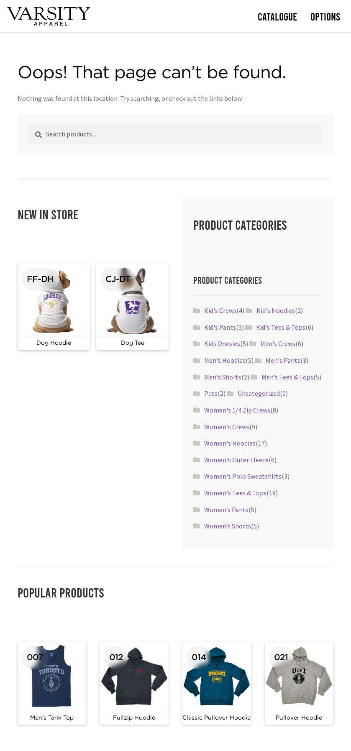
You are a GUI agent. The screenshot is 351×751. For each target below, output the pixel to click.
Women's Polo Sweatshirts (243, 476)
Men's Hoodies (225, 360)
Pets (211, 393)
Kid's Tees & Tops (280, 327)
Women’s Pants (226, 509)
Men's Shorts (222, 377)
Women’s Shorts (227, 526)
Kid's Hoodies (275, 310)
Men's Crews (277, 343)
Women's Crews (226, 427)
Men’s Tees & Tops (287, 377)
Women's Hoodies (230, 443)
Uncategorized (259, 393)
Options (325, 16)
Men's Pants (283, 360)
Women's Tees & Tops (235, 493)
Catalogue (277, 16)
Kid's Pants (220, 327)
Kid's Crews (220, 310)
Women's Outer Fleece (236, 460)
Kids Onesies (222, 343)
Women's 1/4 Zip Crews (237, 410)
